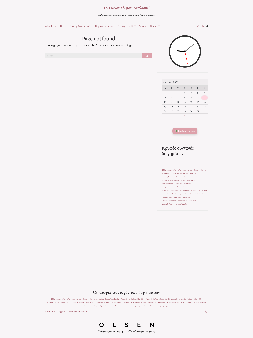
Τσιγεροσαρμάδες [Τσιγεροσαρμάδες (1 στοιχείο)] (175, 197)
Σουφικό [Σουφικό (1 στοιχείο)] (200, 194)
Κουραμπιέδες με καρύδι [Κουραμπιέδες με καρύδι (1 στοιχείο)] (170, 180)
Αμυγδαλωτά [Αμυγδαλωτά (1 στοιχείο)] (194, 170)
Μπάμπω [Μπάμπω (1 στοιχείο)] (192, 187)
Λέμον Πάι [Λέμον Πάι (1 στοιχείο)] (191, 180)
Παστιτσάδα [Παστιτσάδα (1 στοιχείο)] (166, 194)
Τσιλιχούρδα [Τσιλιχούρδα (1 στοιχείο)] (186, 197)
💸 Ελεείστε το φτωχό (185, 131)
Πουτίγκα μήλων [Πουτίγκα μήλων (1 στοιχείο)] (177, 194)
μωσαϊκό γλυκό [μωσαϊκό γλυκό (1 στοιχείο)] (167, 204)
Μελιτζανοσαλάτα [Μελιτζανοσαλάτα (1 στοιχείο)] (168, 183)
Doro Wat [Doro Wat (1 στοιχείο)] (177, 170)
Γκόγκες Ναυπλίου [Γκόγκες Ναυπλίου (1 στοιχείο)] (168, 177)
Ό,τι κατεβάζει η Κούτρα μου (75, 26)
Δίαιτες (142, 26)
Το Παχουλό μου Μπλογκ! (126, 8)
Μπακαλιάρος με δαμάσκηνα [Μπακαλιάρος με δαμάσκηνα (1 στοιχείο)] (172, 190)
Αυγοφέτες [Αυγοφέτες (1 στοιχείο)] (165, 173)
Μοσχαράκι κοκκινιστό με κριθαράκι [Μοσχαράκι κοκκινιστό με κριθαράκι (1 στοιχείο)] (174, 187)
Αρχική (62, 311)
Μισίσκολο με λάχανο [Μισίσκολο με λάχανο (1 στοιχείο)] (183, 183)
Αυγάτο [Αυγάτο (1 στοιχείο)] (203, 170)
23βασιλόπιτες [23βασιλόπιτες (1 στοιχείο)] (167, 170)
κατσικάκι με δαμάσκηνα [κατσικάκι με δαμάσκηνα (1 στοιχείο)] (187, 200)
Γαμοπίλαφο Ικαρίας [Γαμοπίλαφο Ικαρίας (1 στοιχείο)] (178, 173)
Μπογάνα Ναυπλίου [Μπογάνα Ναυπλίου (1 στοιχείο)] (190, 190)
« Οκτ (184, 115)
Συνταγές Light (125, 26)
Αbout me (50, 26)
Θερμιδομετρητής (104, 26)
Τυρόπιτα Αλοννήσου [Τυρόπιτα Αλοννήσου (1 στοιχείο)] (169, 200)
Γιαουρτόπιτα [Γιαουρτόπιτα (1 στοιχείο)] (191, 173)
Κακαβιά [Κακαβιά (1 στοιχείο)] (179, 177)
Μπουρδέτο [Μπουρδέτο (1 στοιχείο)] (203, 190)
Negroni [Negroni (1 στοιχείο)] (186, 170)
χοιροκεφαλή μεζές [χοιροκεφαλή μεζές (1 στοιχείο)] (180, 204)
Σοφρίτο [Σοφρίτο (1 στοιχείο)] (164, 197)
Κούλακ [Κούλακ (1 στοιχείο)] (183, 180)
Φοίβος (153, 26)
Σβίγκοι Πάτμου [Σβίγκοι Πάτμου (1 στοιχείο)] (190, 194)
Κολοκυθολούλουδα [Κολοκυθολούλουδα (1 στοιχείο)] (191, 177)
